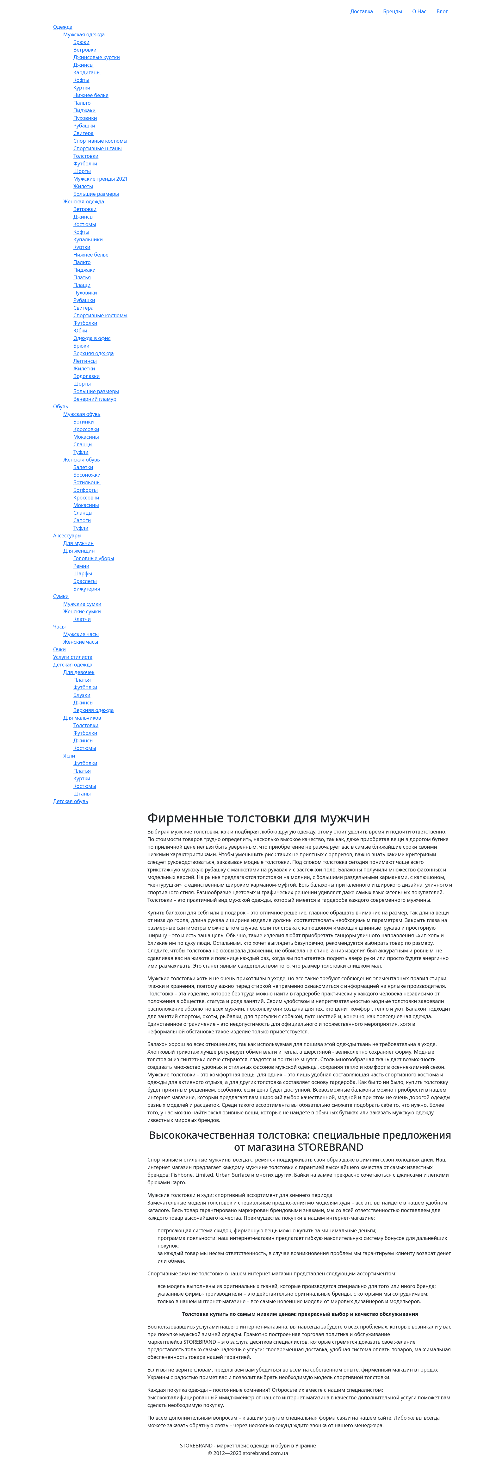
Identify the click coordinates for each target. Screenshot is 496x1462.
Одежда (62, 26)
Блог (442, 11)
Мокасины (86, 436)
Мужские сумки (82, 603)
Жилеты (83, 186)
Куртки (81, 87)
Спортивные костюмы (100, 140)
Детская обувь (70, 801)
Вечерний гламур (94, 398)
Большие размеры (96, 193)
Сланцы (82, 444)
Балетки (83, 467)
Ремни (81, 565)
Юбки (80, 330)
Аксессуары (67, 535)
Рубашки (84, 125)
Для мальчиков (82, 717)
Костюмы (84, 224)
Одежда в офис (91, 338)
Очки (59, 649)
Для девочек (79, 672)
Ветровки (84, 49)
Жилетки (84, 368)
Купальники (88, 239)
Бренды (392, 11)
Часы (59, 626)
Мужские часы (81, 634)
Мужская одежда (84, 34)
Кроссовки (86, 429)
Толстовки (85, 155)
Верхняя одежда (93, 353)
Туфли (80, 452)
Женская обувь (81, 459)
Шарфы (82, 573)
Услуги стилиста (72, 657)
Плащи (81, 285)
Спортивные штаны (97, 148)
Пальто (82, 102)
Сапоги (82, 520)
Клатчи (82, 619)
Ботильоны (87, 482)
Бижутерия (86, 588)
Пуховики (85, 118)
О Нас (419, 11)
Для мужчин (78, 543)
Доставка (361, 11)
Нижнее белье (90, 95)
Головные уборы (93, 558)
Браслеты (85, 581)
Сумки (61, 596)
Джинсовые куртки (96, 57)
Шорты (82, 171)
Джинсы (83, 64)
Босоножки (87, 474)
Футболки (85, 163)
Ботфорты (85, 489)
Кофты (81, 80)
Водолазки (86, 376)
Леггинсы (85, 360)
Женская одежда (83, 201)
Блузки (81, 694)
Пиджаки (84, 110)
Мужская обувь (81, 414)
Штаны (82, 793)
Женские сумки (82, 611)
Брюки (81, 42)
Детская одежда (72, 664)
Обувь (60, 406)
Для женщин (79, 550)
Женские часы (80, 641)
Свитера (83, 133)
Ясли (69, 755)
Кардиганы (87, 72)
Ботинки (83, 421)
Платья (82, 277)
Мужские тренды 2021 (100, 178)
